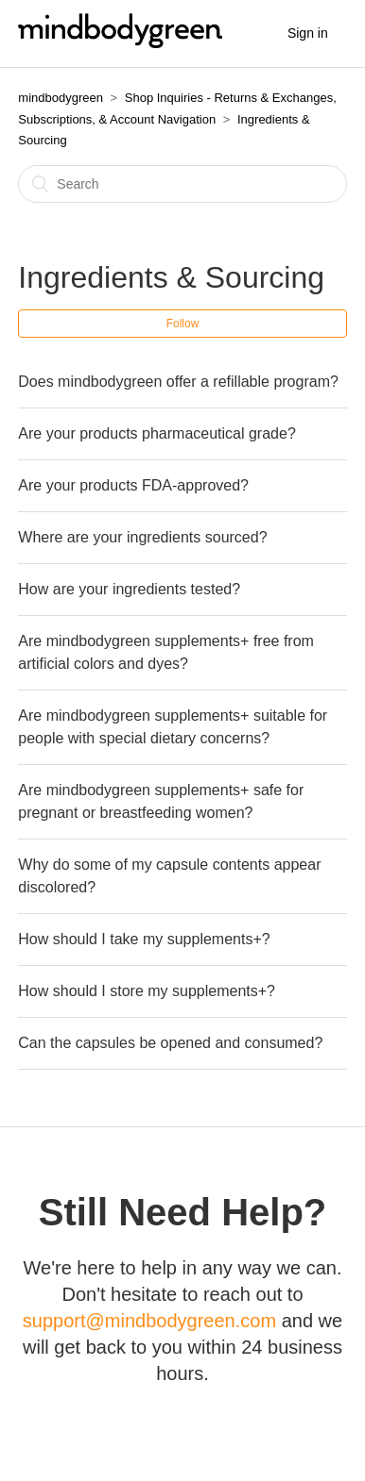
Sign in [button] (307, 33)
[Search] (182, 184)
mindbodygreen (60, 98)
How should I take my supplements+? (143, 939)
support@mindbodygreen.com (149, 1320)
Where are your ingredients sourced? (142, 537)
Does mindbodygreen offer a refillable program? (178, 382)
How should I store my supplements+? (146, 991)
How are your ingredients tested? (129, 589)
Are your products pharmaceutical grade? (157, 433)
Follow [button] (183, 323)
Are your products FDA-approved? (133, 485)
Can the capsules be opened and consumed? (170, 1043)
